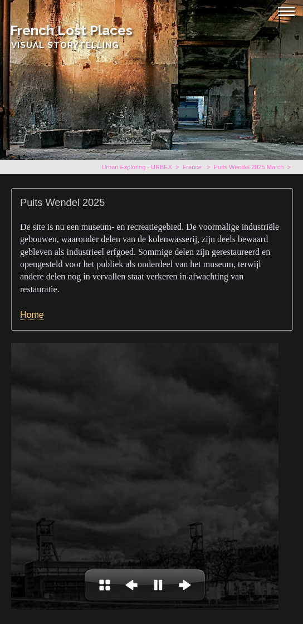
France (193, 167)
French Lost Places (71, 30)
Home (32, 315)
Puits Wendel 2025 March (249, 167)
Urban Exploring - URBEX (136, 167)
